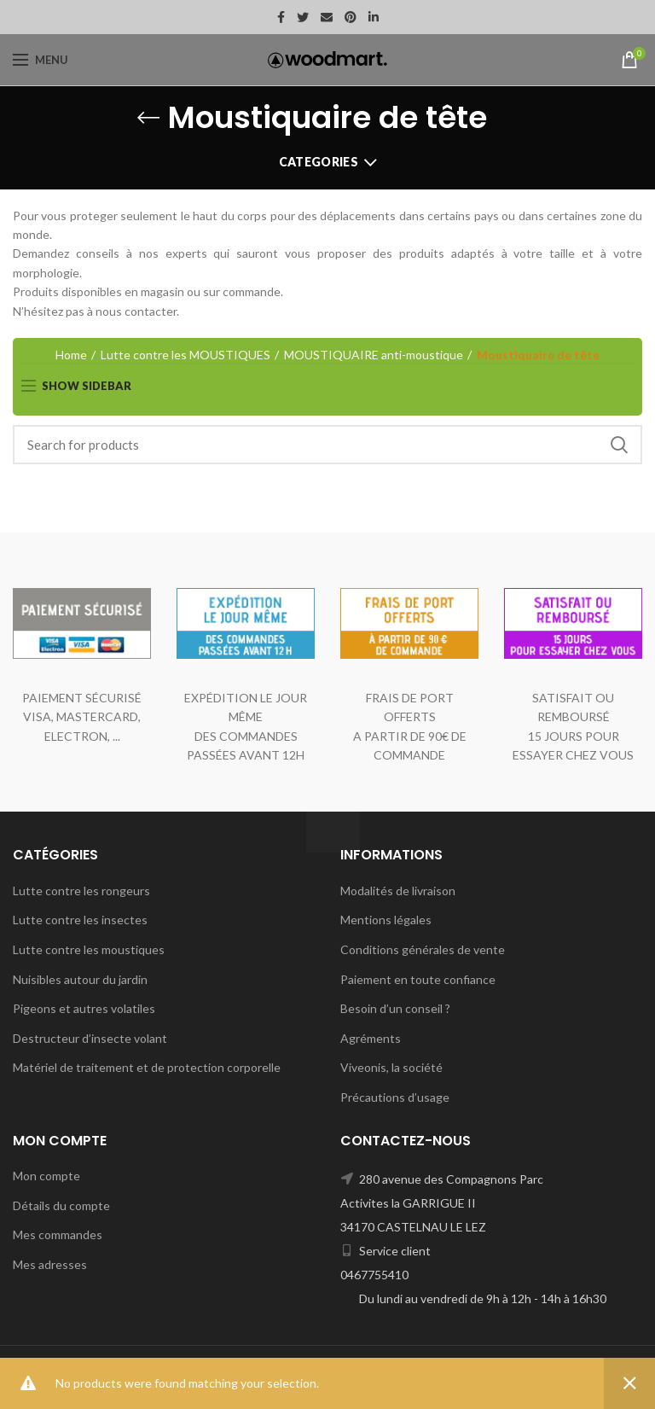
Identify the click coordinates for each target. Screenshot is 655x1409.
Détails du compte (61, 1205)
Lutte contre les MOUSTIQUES (185, 354)
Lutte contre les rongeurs (81, 890)
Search (619, 444)
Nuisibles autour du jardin (80, 979)
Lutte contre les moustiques (89, 949)
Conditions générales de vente (422, 949)
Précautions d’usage (394, 1097)
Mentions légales (386, 919)
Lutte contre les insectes (80, 919)
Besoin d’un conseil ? (395, 1008)
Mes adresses (50, 1264)
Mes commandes (57, 1234)
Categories (318, 161)
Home (71, 354)
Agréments (370, 1038)
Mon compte (46, 1175)
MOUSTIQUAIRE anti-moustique (373, 354)
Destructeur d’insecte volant (90, 1038)
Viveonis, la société (391, 1067)
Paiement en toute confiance (418, 979)
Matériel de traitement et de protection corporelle (147, 1067)
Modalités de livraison (397, 890)
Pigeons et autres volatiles (84, 1008)
